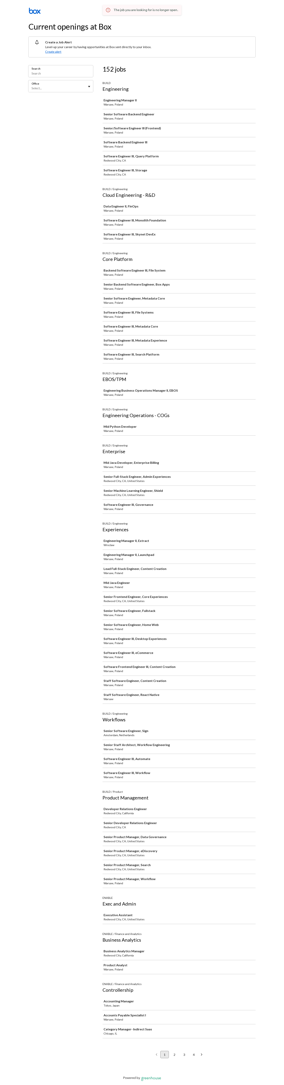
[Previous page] (156, 1054)
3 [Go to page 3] (184, 1054)
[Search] (60, 73)
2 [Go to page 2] (174, 1054)
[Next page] (201, 1054)
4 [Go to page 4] (194, 1054)
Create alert (53, 51)
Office (35, 83)
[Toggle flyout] (89, 86)
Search (36, 68)
